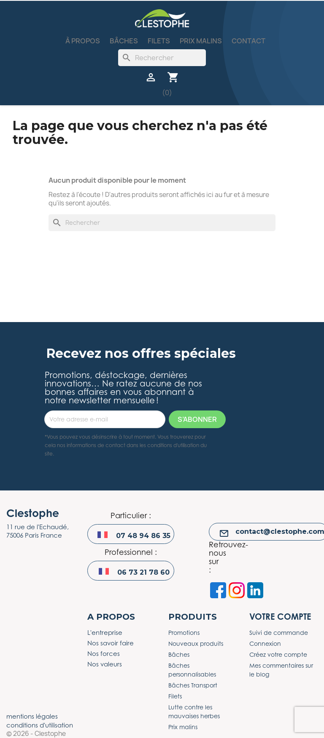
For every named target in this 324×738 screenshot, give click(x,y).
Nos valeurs (104, 664)
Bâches (124, 40)
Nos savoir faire (110, 643)
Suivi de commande (278, 632)
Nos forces (103, 653)
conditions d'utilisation (39, 725)
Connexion (265, 643)
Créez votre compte (278, 654)
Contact (248, 40)
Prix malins (201, 40)
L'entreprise (104, 632)
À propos (82, 40)
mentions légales (32, 716)
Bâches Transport (192, 685)
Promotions (184, 632)
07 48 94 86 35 (143, 536)
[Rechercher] (162, 57)
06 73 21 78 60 (143, 572)
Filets (159, 40)
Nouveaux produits (195, 643)
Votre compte (280, 616)
